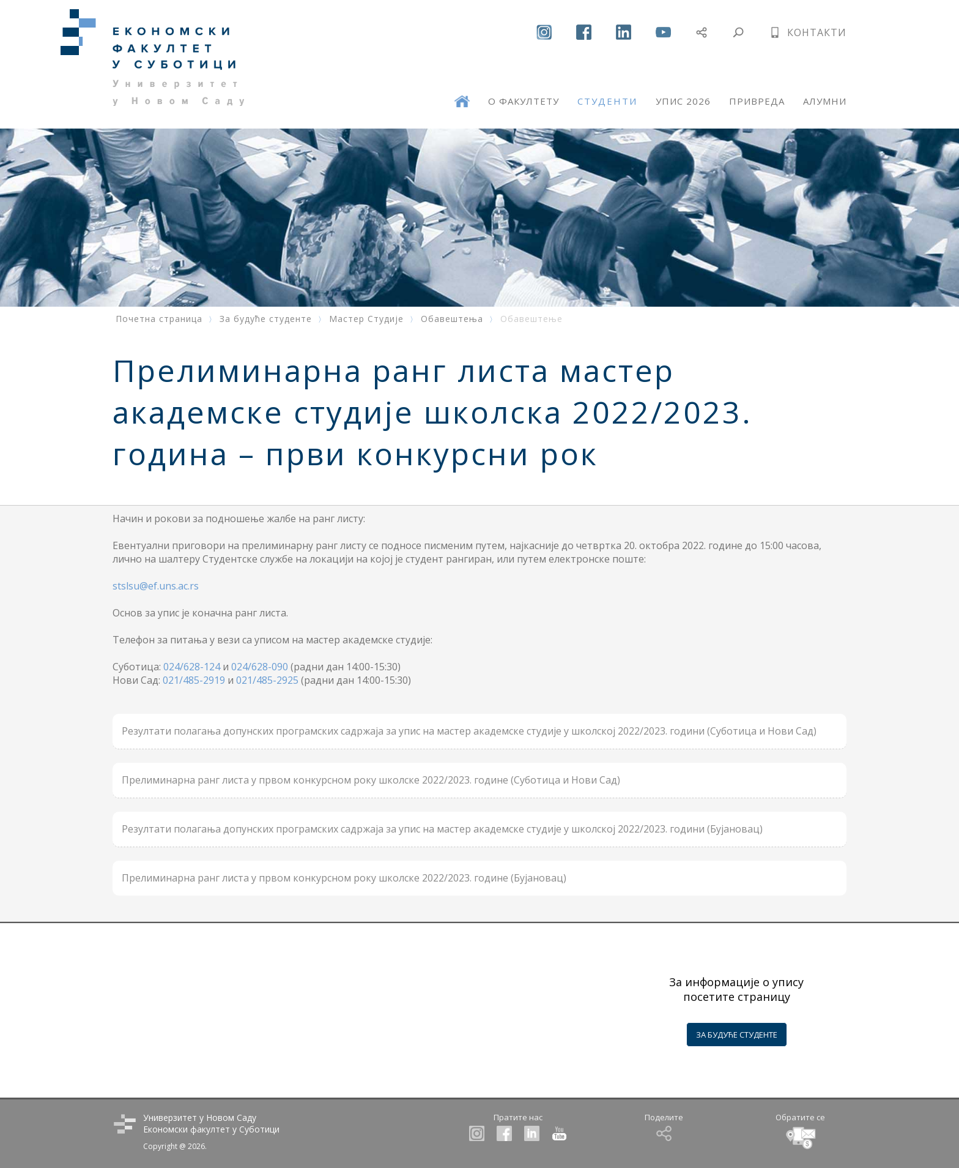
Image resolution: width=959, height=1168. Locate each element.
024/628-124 (191, 666)
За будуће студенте (266, 318)
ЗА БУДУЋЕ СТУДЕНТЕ (736, 1034)
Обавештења (452, 318)
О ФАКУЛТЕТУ (523, 101)
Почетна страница (159, 318)
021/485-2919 (194, 680)
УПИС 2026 (683, 101)
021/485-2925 (267, 680)
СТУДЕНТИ (607, 101)
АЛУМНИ (824, 101)
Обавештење (531, 318)
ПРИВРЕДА (757, 101)
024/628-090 (259, 666)
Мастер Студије (366, 318)
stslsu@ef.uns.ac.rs (156, 586)
